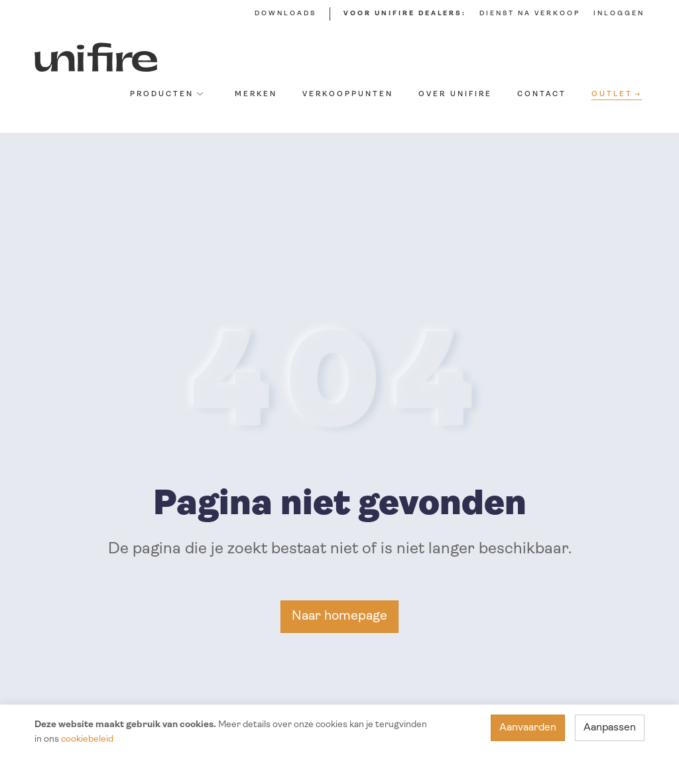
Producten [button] (166, 94)
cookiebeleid (87, 739)
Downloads (285, 13)
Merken (256, 94)
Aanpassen (610, 728)
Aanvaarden (527, 728)
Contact (541, 94)
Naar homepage (339, 616)
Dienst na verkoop (529, 13)
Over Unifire (455, 94)
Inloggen (619, 13)
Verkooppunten (347, 94)
